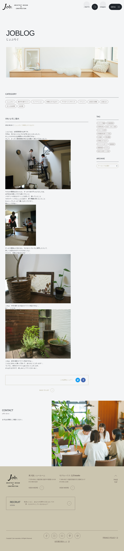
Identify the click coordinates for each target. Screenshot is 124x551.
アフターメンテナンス (68, 102)
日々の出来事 (11, 106)
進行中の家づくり (23, 102)
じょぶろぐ (10, 102)
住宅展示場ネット (61, 541)
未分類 (21, 106)
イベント (82, 102)
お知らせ (104, 102)
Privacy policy (109, 538)
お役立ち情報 (93, 102)
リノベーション (37, 102)
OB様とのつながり (52, 102)
